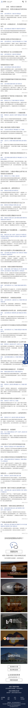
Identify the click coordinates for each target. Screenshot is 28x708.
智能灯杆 (14, 28)
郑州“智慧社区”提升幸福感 (9, 283)
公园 (5, 13)
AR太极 (22, 269)
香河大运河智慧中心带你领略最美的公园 (13, 250)
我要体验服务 (14, 680)
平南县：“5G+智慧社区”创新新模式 (11, 382)
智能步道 (9, 28)
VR (21, 234)
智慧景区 (14, 252)
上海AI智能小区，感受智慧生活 (10, 188)
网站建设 (18, 41)
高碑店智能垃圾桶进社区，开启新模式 (12, 369)
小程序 (15, 115)
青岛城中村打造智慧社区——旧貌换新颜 (13, 112)
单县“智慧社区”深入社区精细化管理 (11, 52)
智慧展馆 (3, 236)
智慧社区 (9, 13)
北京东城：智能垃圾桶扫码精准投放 (12, 266)
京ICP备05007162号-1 (14, 706)
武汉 (15, 697)
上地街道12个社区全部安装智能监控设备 (13, 444)
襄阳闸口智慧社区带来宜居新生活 (11, 39)
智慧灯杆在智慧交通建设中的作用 (11, 215)
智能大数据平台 (15, 270)
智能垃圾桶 (9, 83)
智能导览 (18, 28)
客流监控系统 (5, 238)
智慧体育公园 (15, 312)
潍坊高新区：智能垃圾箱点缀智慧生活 (12, 506)
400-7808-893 (14, 687)
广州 (15, 699)
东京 (2, 699)
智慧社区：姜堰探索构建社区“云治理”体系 (13, 342)
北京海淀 (23, 699)
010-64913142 (14, 691)
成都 (8, 699)
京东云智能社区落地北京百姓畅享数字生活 (14, 457)
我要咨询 (14, 552)
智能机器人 (18, 459)
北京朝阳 (3, 697)
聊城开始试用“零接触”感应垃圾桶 (11, 138)
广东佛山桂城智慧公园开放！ (9, 522)
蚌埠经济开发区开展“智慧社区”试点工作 (13, 202)
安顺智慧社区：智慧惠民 (8, 429)
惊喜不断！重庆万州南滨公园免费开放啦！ (14, 488)
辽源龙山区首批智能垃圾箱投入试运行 (12, 354)
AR (19, 269)
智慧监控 (18, 13)
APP (15, 344)
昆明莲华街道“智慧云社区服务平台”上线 (13, 398)
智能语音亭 (3, 219)
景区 (17, 252)
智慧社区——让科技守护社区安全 (11, 473)
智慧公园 (14, 67)
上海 (8, 697)
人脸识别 (14, 13)
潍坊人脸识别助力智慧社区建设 (10, 127)
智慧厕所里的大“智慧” (7, 65)
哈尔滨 (22, 697)
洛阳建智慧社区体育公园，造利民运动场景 (14, 310)
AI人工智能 (24, 41)
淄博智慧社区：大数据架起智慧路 (11, 297)
